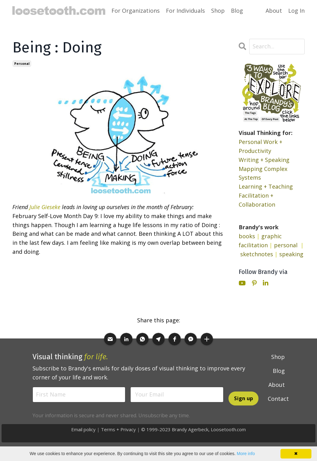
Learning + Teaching (266, 186)
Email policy (83, 429)
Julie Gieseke (44, 207)
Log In (296, 10)
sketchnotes (256, 254)
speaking (291, 254)
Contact (278, 398)
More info (246, 453)
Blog (237, 10)
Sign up (243, 398)
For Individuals (185, 10)
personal (21, 63)
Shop (218, 10)
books (247, 236)
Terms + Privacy (118, 429)
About (274, 10)
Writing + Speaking (264, 159)
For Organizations (135, 10)
